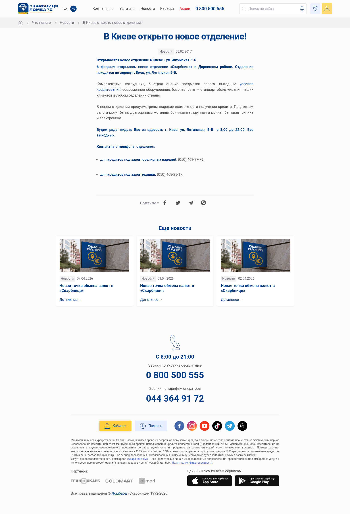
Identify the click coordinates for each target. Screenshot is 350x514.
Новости (67, 23)
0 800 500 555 (175, 375)
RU (73, 8)
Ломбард (119, 493)
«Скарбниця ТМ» (137, 458)
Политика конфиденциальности (192, 462)
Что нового (41, 23)
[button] (102, 8)
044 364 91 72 (175, 398)
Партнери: (79, 471)
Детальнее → (71, 299)
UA (65, 8)
